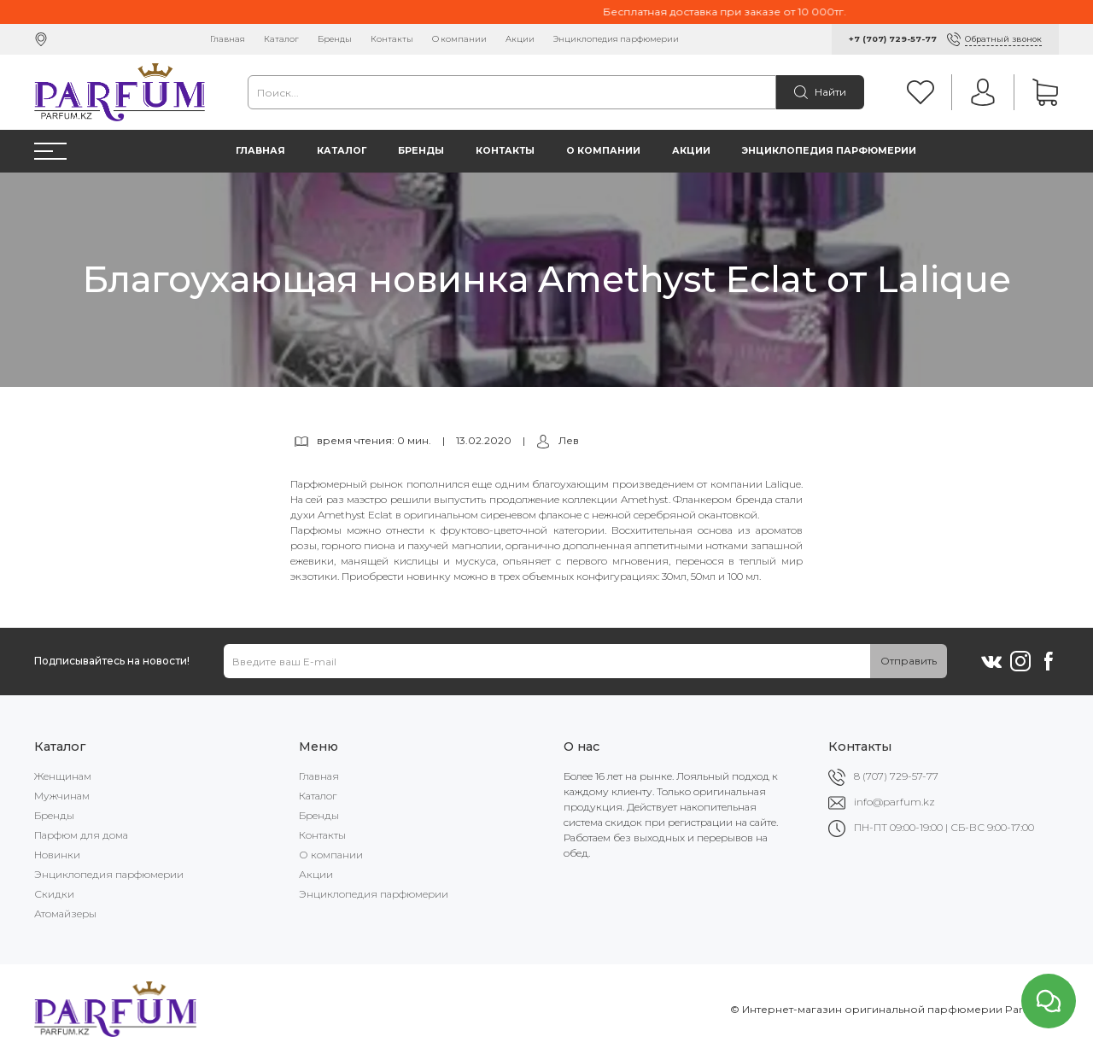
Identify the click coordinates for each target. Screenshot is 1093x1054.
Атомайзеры (65, 913)
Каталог (281, 39)
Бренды (335, 39)
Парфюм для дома (81, 835)
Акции (520, 39)
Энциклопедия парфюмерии (616, 39)
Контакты (392, 39)
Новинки (57, 854)
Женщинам (62, 776)
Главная (227, 39)
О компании (459, 39)
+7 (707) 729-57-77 (893, 39)
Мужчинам (62, 795)
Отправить (908, 660)
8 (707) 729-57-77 (896, 776)
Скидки (54, 893)
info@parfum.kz (894, 801)
